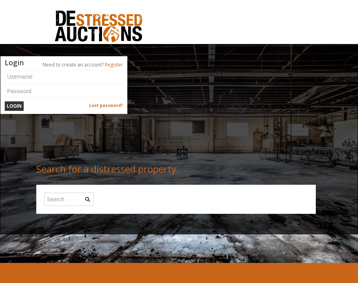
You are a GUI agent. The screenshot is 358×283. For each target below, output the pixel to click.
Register (114, 64)
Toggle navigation (43, 19)
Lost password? (106, 105)
